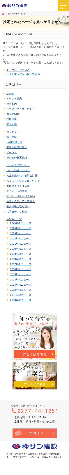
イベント (11, 152)
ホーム (10, 93)
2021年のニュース (20, 243)
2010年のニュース (20, 300)
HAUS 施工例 (14, 142)
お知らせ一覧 (14, 219)
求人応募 (11, 124)
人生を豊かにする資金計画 (21, 175)
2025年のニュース (20, 223)
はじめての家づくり (18, 165)
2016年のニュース (20, 269)
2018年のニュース (20, 259)
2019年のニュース (20, 253)
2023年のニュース (20, 233)
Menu (63, 5)
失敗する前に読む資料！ (20, 201)
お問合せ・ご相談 (16, 211)
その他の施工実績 (16, 157)
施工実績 (11, 137)
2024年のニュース (20, 228)
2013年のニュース (20, 284)
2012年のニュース (20, 289)
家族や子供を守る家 (18, 185)
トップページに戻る (18, 70)
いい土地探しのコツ (18, 170)
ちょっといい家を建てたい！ (23, 180)
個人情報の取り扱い (18, 206)
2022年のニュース (20, 238)
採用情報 (11, 119)
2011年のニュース (20, 294)
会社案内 (11, 103)
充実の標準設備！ (16, 147)
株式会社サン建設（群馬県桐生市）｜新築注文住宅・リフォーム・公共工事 (33, 455)
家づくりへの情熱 (16, 191)
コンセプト (12, 131)
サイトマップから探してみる (23, 74)
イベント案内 (14, 98)
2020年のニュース (20, 248)
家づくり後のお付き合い (20, 196)
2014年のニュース (20, 279)
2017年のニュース (20, 264)
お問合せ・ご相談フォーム (35, 433)
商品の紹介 (12, 113)
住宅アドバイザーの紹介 (20, 108)
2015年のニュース (20, 274)
